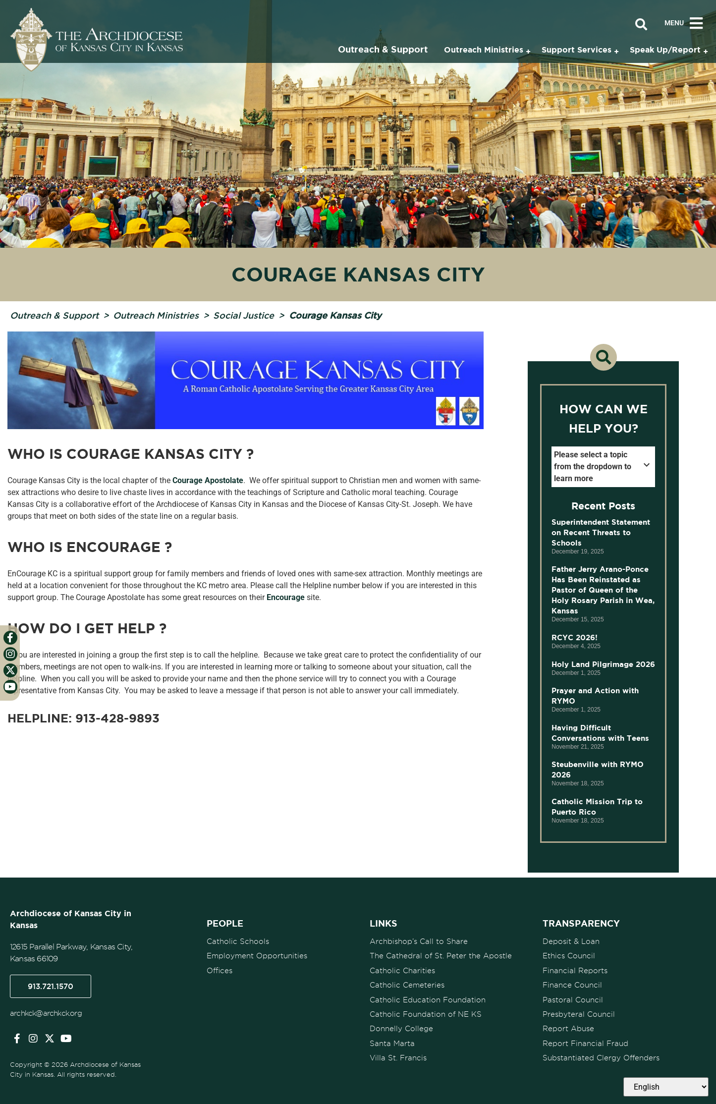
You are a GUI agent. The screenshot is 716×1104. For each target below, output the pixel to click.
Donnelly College (401, 1028)
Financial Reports (575, 970)
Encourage (286, 597)
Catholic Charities (402, 970)
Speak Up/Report (665, 49)
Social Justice (243, 315)
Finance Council (572, 985)
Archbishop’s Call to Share (419, 941)
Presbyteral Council (579, 1013)
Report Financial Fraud (585, 1042)
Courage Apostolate (207, 480)
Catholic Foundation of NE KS (426, 1013)
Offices (219, 970)
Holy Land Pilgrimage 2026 (603, 664)
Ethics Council (569, 956)
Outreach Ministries (156, 315)
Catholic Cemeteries (407, 985)
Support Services (576, 49)
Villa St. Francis (398, 1056)
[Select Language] (666, 1087)
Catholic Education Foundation (428, 999)
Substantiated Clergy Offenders (601, 1056)
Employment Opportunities (257, 956)
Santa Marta (392, 1042)
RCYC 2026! (574, 637)
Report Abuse (568, 1028)
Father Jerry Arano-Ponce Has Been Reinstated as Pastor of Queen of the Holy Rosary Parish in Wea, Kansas (603, 590)
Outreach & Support (54, 315)
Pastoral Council (573, 999)
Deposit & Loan (571, 941)
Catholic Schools (238, 941)
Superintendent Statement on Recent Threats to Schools (600, 532)
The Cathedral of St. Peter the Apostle (441, 956)
